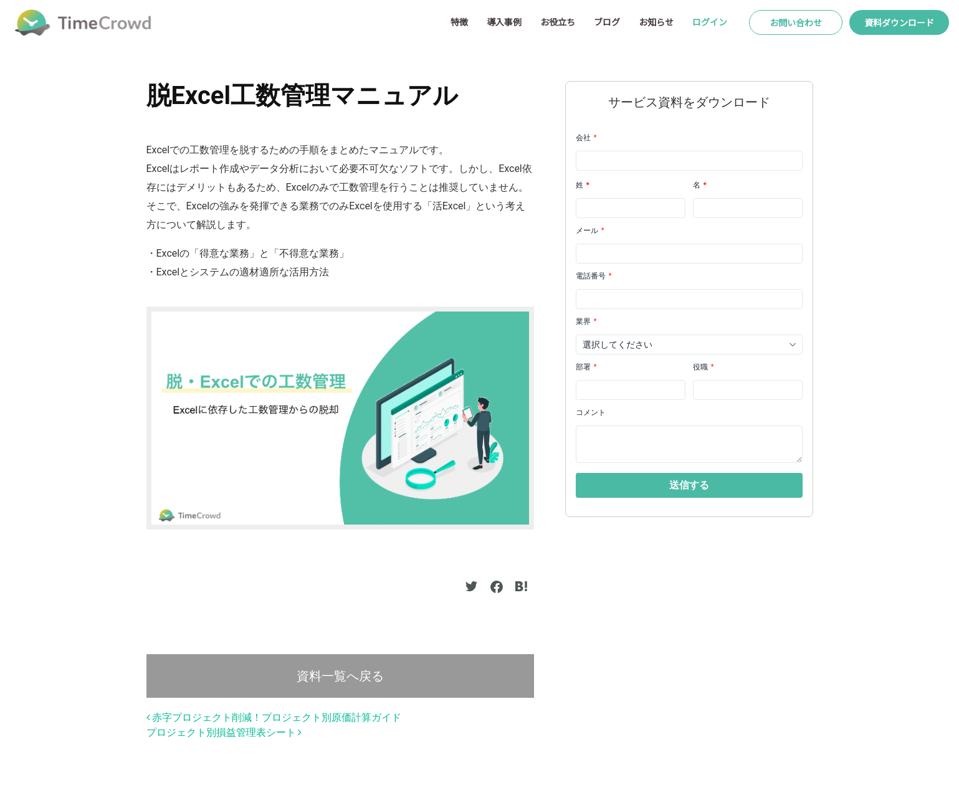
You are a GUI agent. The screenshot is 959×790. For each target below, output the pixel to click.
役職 (703, 367)
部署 (586, 367)
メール (590, 230)
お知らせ (656, 22)
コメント (591, 412)
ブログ (607, 22)
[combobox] (689, 345)
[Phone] (689, 299)
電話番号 (594, 276)
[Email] (689, 254)
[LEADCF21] (748, 390)
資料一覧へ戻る (340, 676)
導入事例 (504, 22)
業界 (586, 321)
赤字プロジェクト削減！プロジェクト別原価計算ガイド (274, 717)
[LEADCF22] (630, 390)
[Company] (689, 161)
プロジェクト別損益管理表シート (224, 732)
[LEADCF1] (689, 444)
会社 (586, 137)
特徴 (459, 22)
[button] (689, 485)
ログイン (709, 22)
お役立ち (557, 22)
